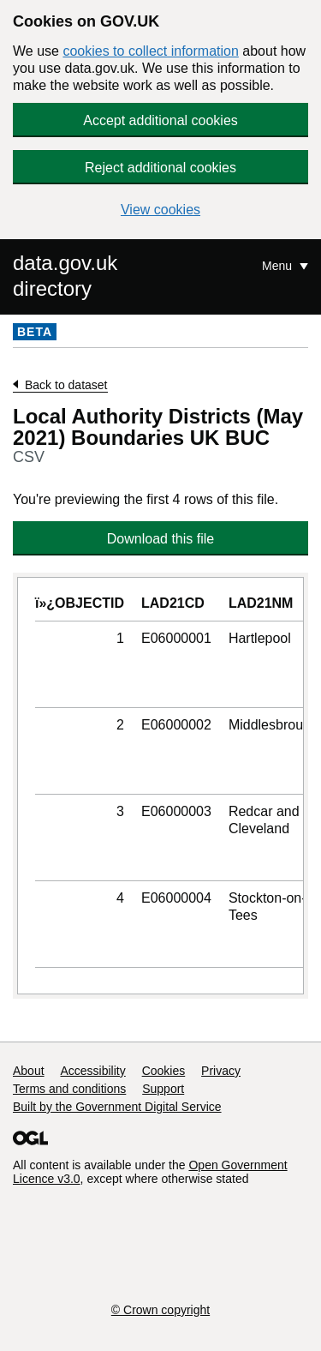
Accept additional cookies (160, 120)
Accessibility (92, 1071)
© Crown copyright (160, 1310)
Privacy (221, 1071)
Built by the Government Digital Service (117, 1107)
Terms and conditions (69, 1089)
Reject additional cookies (160, 167)
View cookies (160, 209)
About (29, 1071)
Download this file (160, 538)
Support (163, 1089)
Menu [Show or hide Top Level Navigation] (278, 266)
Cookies (164, 1071)
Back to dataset (66, 385)
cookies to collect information (150, 51)
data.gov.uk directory (65, 275)
